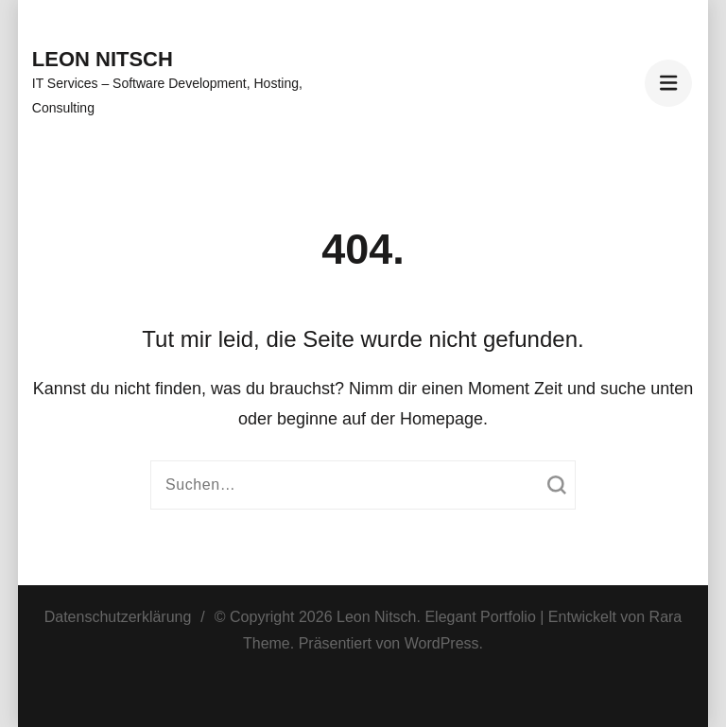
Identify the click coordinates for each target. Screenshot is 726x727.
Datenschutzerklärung (118, 617)
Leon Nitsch (102, 59)
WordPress (442, 643)
